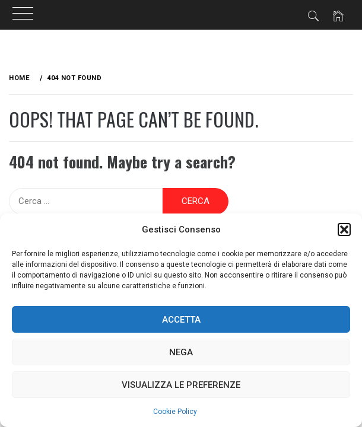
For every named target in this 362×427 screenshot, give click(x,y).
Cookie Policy (175, 411)
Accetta (181, 319)
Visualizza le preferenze (181, 385)
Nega (181, 352)
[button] (344, 229)
